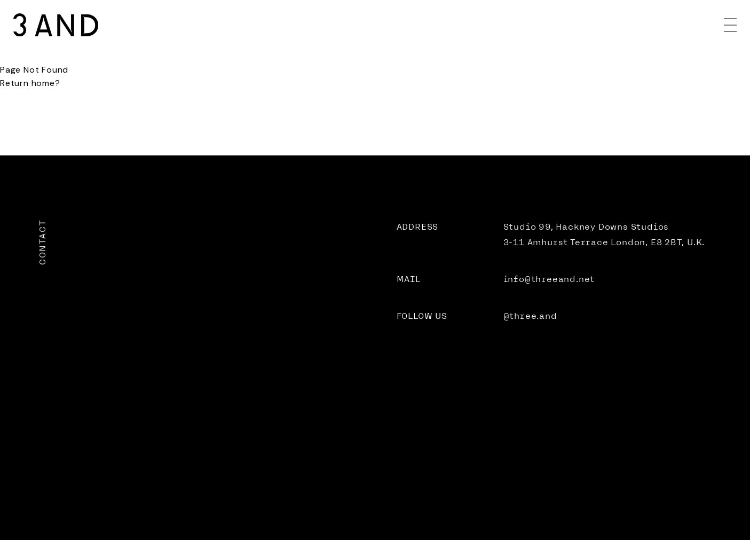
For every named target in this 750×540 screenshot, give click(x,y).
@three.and (530, 316)
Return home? (30, 83)
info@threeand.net (549, 279)
